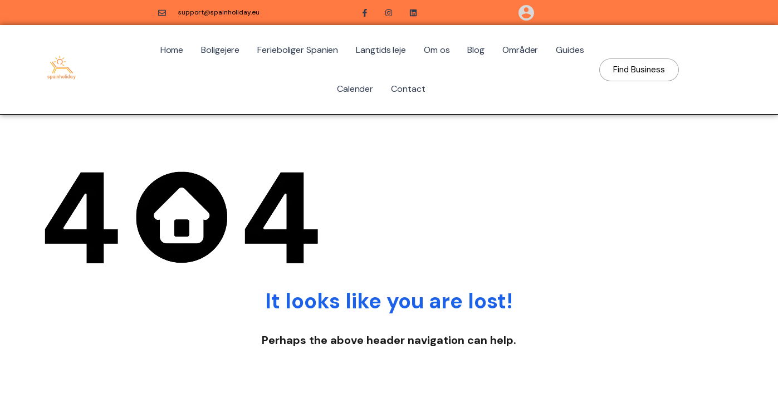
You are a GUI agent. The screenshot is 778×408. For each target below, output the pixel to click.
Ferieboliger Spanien (297, 50)
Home (172, 50)
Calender (355, 89)
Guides (570, 50)
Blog (476, 50)
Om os (437, 50)
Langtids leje (381, 50)
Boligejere (220, 50)
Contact (408, 89)
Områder (520, 50)
